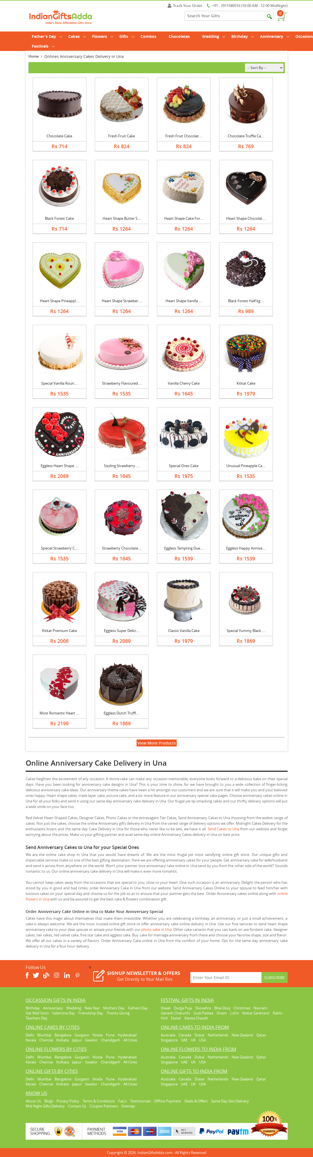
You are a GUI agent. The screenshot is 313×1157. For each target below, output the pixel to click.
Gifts (126, 36)
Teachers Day (36, 1018)
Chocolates (179, 36)
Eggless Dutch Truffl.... (121, 713)
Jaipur (77, 1040)
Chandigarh (110, 1040)
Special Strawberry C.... (59, 548)
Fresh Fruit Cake (121, 135)
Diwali (166, 1007)
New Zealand (242, 1035)
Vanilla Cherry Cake (184, 383)
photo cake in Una (156, 929)
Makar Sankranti (256, 1013)
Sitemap (128, 1106)
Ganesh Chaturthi (175, 1013)
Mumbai (44, 1035)
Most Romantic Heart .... (59, 713)
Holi (164, 1018)
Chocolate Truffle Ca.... (246, 135)
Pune (110, 1035)
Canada (185, 1035)
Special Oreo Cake (183, 465)
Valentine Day (63, 1013)
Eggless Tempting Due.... (183, 548)
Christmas (242, 1007)
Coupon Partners (103, 1106)
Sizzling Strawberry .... (121, 465)
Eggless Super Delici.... (121, 630)
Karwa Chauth (196, 1018)
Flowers (102, 36)
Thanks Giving (118, 1013)
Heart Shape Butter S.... (122, 218)
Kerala (31, 1040)
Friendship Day (90, 1013)
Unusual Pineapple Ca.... (246, 465)
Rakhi (277, 1013)
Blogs (48, 1101)
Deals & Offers (196, 1101)
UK (193, 1040)
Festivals (43, 46)
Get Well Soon (37, 1013)
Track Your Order (185, 5)
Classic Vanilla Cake (184, 630)
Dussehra (203, 1007)
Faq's (122, 1101)
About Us (33, 1101)
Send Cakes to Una (223, 828)
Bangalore (63, 1035)
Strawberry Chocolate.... (121, 548)
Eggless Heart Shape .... (59, 465)
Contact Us (77, 1106)
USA (202, 1040)
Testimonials (140, 1101)
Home (33, 56)
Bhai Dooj (222, 1007)
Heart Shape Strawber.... (122, 300)
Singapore (169, 1040)
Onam (222, 1013)
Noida (98, 1035)
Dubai (199, 1035)
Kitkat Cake (246, 383)
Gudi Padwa (203, 1013)
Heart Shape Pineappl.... (59, 300)
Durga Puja (183, 1007)
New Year (92, 1007)
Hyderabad (127, 1035)
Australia (168, 1035)
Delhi (30, 1035)
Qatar (261, 1035)
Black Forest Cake (59, 218)
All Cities (130, 1040)
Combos (148, 36)
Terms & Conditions (99, 1101)
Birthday (242, 36)
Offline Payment (167, 1101)
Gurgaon (82, 1035)
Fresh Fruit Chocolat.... (183, 135)
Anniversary (274, 36)
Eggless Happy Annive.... (246, 548)
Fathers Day (138, 1007)
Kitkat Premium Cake (59, 630)
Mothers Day (114, 1007)
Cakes (77, 36)
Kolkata (62, 1040)
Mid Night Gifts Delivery (45, 1106)
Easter (176, 1018)
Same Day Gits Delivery (230, 1101)
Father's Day (47, 36)
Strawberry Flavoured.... (121, 383)
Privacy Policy (68, 1101)
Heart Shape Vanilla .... (184, 300)
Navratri (260, 1007)
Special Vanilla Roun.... (59, 383)
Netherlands (218, 1035)
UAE (184, 1040)
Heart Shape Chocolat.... (246, 218)
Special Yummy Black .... (246, 630)
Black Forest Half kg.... (246, 300)
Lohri (234, 1013)
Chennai (46, 1040)
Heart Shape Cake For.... (183, 218)
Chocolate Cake (59, 135)
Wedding (213, 36)
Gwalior (91, 1040)
